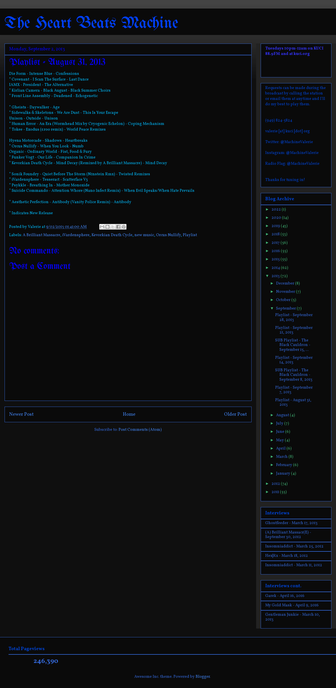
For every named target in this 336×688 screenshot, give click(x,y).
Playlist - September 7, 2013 (294, 390)
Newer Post (21, 414)
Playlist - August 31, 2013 (293, 402)
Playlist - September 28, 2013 (294, 317)
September (286, 308)
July (280, 423)
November (286, 291)
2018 (276, 234)
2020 (276, 218)
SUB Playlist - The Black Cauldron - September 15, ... (292, 345)
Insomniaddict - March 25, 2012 (294, 546)
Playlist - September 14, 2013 (294, 360)
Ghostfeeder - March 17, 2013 (291, 523)
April (281, 448)
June (280, 431)
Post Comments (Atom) (140, 429)
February (284, 465)
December (285, 283)
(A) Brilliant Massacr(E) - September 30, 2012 (288, 535)
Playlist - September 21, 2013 (294, 330)
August (283, 415)
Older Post (235, 414)
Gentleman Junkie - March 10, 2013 (292, 617)
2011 (275, 492)
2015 (276, 259)
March (282, 457)
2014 (276, 268)
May (280, 440)
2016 (276, 251)
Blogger (203, 676)
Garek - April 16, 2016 (284, 596)
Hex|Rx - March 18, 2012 (286, 556)
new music (144, 235)
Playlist (190, 235)
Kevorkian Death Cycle (112, 235)
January (283, 473)
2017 (276, 243)
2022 (276, 209)
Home (129, 414)
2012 (276, 484)
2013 (276, 276)
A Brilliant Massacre (41, 235)
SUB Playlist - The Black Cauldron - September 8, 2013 (293, 375)
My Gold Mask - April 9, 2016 (292, 605)
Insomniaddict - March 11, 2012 (293, 565)
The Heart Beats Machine (91, 23)
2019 (276, 226)
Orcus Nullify (168, 235)
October (283, 300)
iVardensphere (76, 235)
